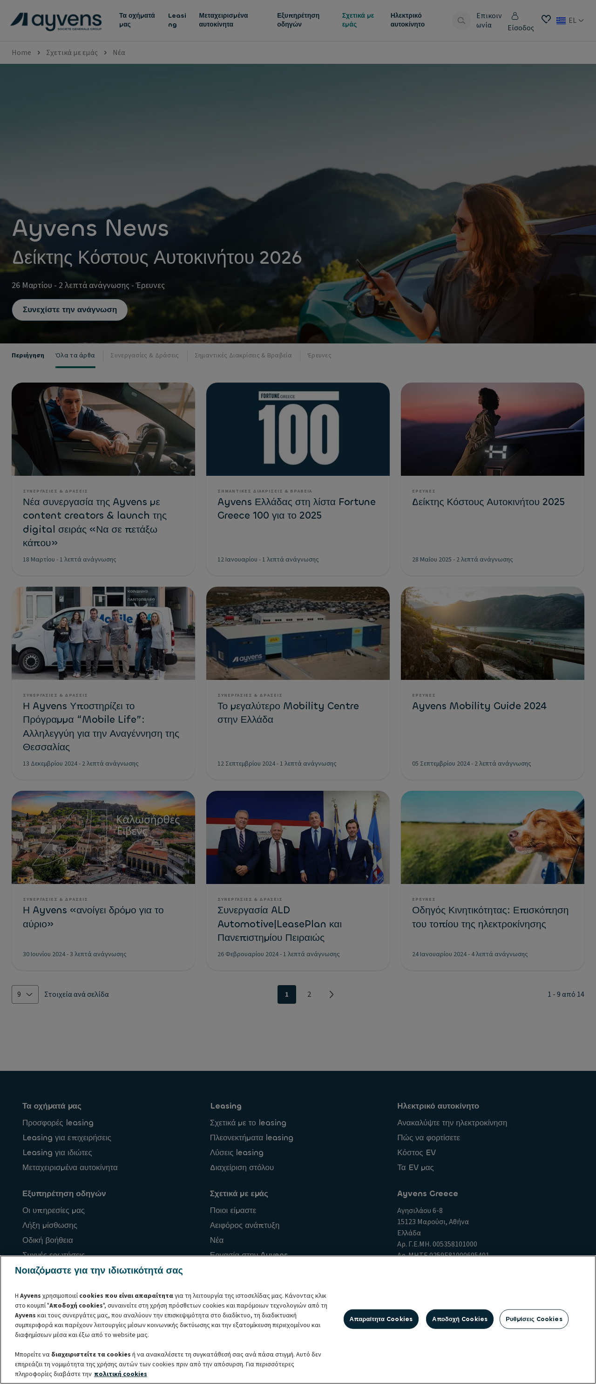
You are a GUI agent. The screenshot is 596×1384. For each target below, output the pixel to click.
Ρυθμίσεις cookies (534, 1365)
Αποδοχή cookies (460, 1365)
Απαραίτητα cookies (381, 1365)
